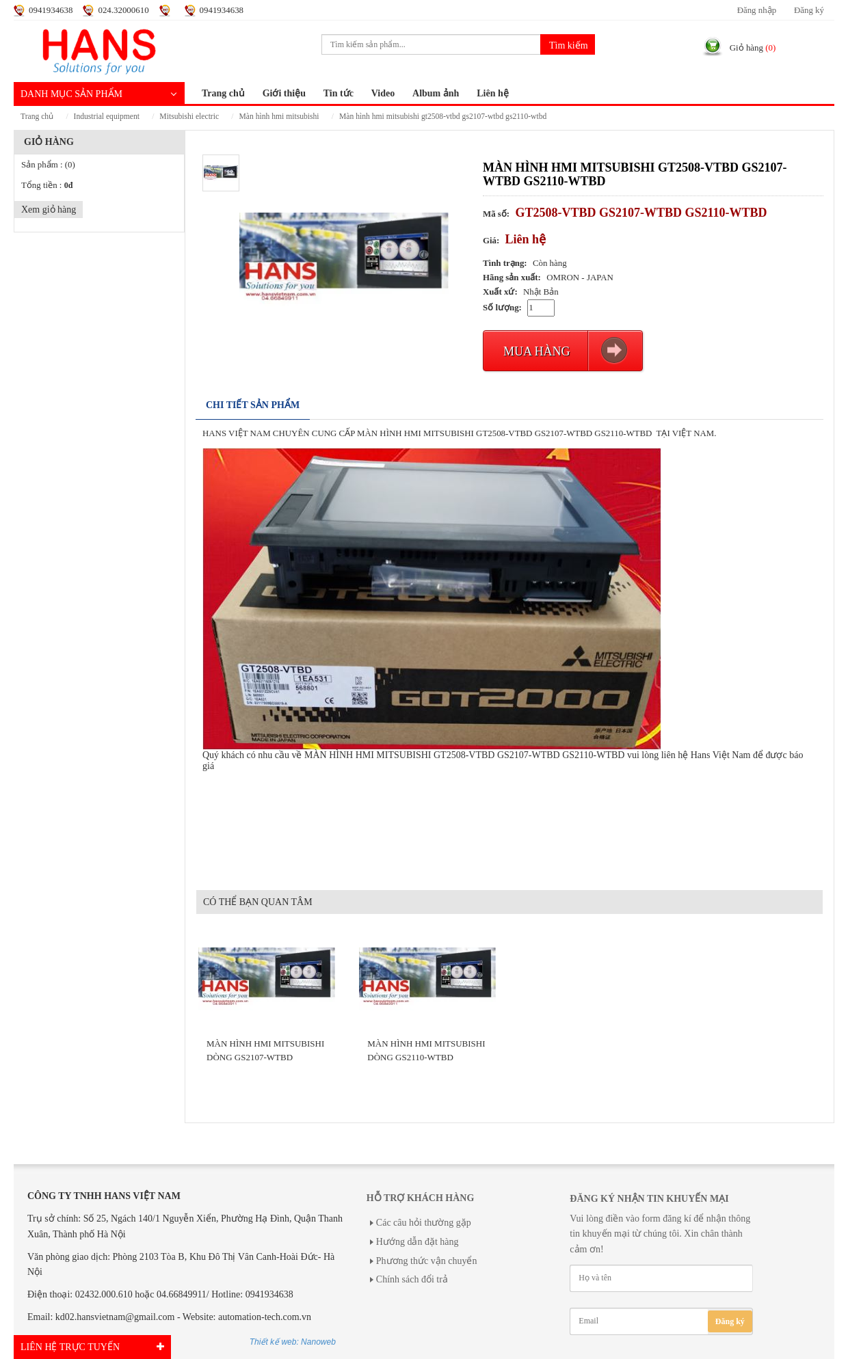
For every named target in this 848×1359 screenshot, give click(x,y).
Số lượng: (502, 307)
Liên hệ (493, 93)
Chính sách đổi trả (412, 1279)
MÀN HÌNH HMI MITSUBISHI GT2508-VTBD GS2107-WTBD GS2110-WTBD (442, 116)
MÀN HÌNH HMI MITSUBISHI (279, 116)
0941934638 (50, 10)
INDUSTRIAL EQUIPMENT (107, 116)
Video (383, 93)
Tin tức (338, 93)
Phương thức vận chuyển (426, 1261)
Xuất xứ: (500, 292)
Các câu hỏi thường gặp (423, 1222)
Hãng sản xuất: (512, 277)
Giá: (491, 240)
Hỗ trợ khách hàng (420, 1198)
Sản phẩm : (48, 165)
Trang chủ (223, 93)
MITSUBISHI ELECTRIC (189, 116)
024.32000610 (123, 10)
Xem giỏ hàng (48, 209)
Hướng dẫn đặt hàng (417, 1242)
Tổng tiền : (46, 185)
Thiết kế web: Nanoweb (293, 1342)
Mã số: (496, 214)
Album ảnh (435, 93)
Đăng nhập (756, 10)
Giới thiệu (284, 93)
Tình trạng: (505, 263)
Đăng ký (809, 10)
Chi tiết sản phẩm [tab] (253, 405)
